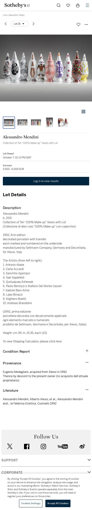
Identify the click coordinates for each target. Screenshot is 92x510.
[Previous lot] (5, 24)
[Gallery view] (83, 111)
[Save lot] (78, 24)
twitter (9, 446)
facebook (26, 446)
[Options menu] (19, 24)
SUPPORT (9, 460)
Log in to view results (46, 181)
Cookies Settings (30, 503)
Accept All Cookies (57, 503)
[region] (46, 492)
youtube (63, 446)
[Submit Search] (58, 5)
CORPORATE (12, 473)
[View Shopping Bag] (78, 5)
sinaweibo (82, 446)
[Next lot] (33, 24)
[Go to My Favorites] (68, 5)
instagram (43, 446)
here (59, 341)
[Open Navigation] (87, 5)
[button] (46, 68)
